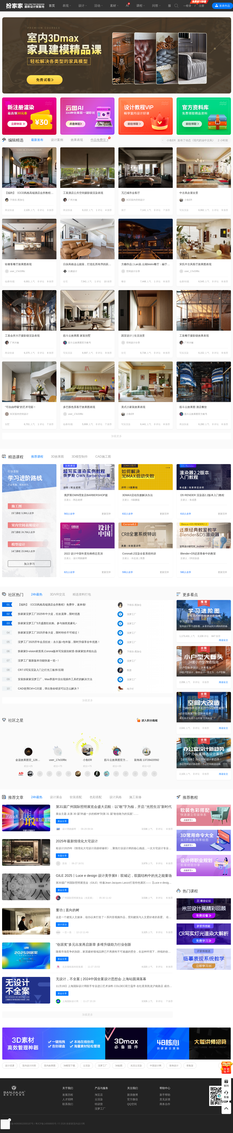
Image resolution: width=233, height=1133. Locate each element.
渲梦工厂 (102, 1065)
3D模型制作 (80, 456)
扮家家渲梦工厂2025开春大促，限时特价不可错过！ (49, 632)
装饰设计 (173, 1065)
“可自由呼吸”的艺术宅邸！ (20, 407)
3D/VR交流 (57, 594)
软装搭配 (76, 797)
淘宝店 (99, 1094)
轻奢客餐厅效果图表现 (18, 264)
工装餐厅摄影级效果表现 (194, 335)
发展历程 (67, 1094)
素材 (113, 5)
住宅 (65, 281)
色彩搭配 (96, 797)
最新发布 (37, 139)
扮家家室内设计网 (25, 5)
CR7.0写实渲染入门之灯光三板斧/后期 (41, 669)
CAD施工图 (103, 456)
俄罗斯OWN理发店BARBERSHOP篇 (86, 495)
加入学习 (29, 563)
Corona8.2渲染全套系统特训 (139, 553)
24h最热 (36, 594)
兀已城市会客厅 (130, 192)
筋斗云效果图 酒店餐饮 (193, 407)
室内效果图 (49, 1065)
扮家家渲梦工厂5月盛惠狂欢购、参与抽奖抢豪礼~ (47, 623)
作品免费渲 (99, 140)
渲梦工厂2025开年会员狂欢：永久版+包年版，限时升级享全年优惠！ (59, 641)
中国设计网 (155, 1065)
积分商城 (147, 720)
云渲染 (86, 1065)
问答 (155, 5)
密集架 (189, 1065)
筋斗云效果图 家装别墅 (77, 335)
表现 (66, 5)
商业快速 (9, 210)
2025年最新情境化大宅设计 (77, 841)
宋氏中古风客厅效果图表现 (195, 264)
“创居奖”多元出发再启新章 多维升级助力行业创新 (93, 944)
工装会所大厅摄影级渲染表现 (22, 335)
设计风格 (115, 797)
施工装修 (135, 797)
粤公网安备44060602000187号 (18, 1123)
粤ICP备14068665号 (45, 1123)
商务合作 (165, 1104)
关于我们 (67, 1088)
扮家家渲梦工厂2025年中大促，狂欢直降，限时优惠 (49, 613)
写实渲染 (184, 210)
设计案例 (57, 139)
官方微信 (132, 1099)
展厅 (123, 210)
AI (127, 5)
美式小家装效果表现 (133, 407)
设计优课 (9, 1065)
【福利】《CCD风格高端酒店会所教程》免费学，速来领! (30, 192)
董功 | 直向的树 (67, 910)
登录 (188, 5)
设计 (81, 5)
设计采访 (62, 924)
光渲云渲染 (136, 1065)
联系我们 (67, 1104)
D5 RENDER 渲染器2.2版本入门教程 (202, 495)
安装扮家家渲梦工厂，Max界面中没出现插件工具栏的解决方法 (55, 679)
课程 (139, 5)
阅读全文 (223, 640)
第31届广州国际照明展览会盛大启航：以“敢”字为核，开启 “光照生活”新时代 (114, 807)
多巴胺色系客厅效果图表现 (79, 407)
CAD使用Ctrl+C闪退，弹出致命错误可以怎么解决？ (48, 688)
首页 (52, 5)
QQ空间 (132, 1104)
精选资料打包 (82, 594)
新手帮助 (165, 1094)
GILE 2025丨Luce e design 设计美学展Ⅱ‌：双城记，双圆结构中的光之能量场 (114, 876)
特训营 (99, 1104)
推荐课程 (37, 456)
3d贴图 (118, 1065)
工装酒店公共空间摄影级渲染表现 (83, 192)
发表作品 (224, 5)
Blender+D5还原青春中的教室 (198, 553)
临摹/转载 (10, 281)
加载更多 (116, 436)
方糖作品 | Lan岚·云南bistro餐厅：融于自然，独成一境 (147, 264)
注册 (201, 5)
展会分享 (62, 821)
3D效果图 (57, 456)
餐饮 (123, 281)
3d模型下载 (69, 1065)
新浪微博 (132, 1094)
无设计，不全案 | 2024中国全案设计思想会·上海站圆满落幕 (101, 979)
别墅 (7, 424)
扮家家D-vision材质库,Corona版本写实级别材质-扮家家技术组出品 (57, 651)
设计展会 (56, 797)
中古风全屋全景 (188, 192)
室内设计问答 (29, 1065)
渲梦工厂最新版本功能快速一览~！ (38, 660)
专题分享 (62, 855)
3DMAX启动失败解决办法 (137, 495)
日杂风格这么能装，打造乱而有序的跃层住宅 (89, 264)
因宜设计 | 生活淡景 (133, 335)
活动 (97, 5)
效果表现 (77, 139)
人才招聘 (67, 1099)
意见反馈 (165, 1099)
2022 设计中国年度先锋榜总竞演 (83, 553)
